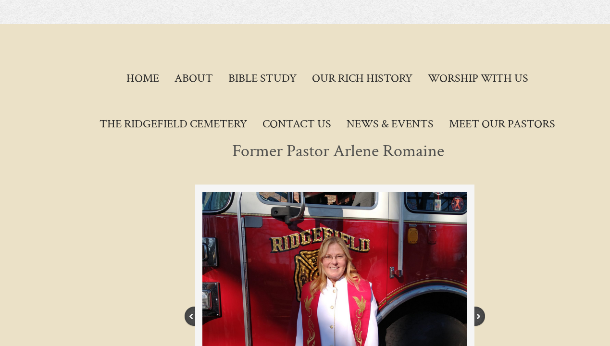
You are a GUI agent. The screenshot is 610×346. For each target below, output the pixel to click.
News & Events (390, 123)
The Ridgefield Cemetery (173, 123)
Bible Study (262, 78)
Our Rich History (362, 78)
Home (142, 78)
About (193, 78)
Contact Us (296, 123)
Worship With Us (478, 78)
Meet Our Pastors (502, 123)
